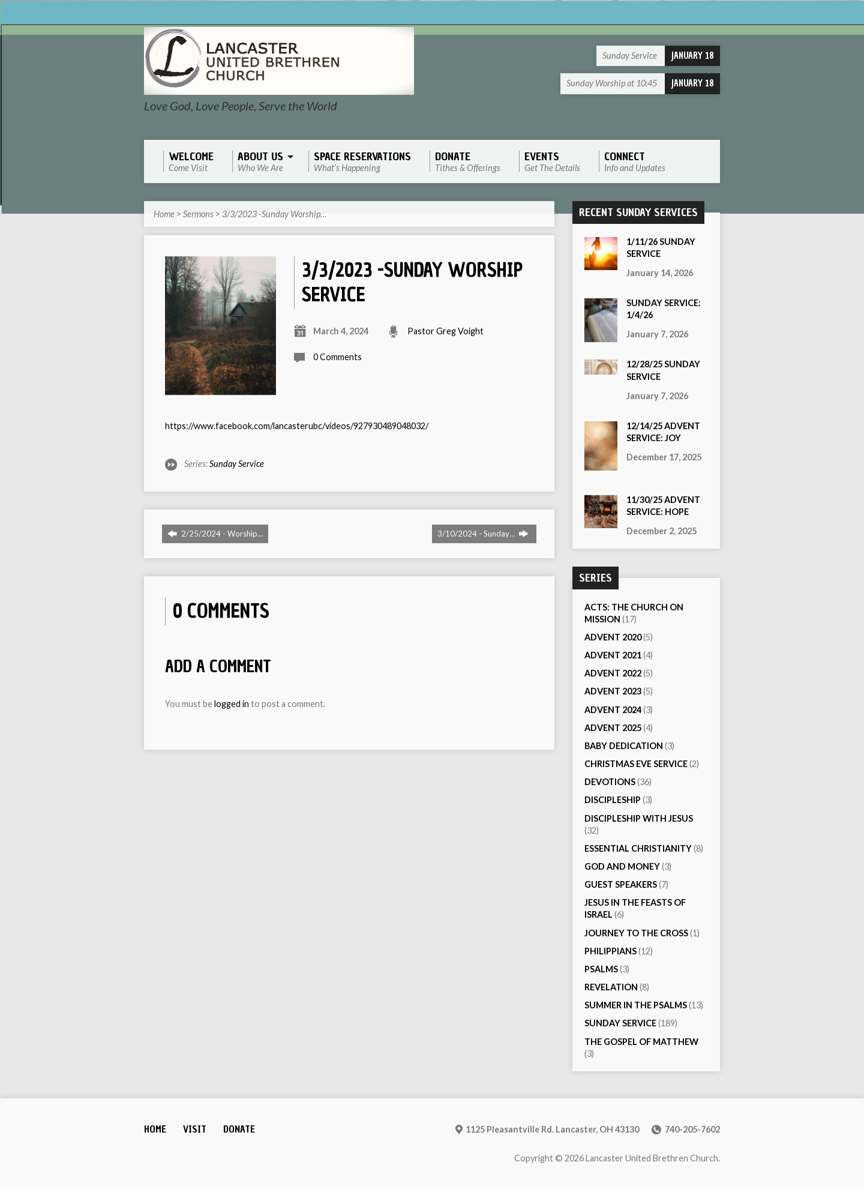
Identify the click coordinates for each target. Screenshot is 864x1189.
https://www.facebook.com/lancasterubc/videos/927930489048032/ (296, 426)
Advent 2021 (612, 655)
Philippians (610, 951)
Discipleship (612, 800)
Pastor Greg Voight (445, 331)
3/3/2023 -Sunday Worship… (274, 214)
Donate (239, 1129)
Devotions (609, 782)
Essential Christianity (638, 848)
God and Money (622, 866)
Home (164, 214)
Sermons (198, 214)
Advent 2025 (612, 728)
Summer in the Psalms (635, 1005)
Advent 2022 (612, 673)
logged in (231, 704)
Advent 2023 (612, 691)
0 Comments (337, 357)
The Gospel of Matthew (641, 1042)
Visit (194, 1129)
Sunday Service (236, 464)
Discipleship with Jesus (638, 818)
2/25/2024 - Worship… (215, 533)
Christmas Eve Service (636, 764)
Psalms (601, 969)
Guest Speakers (620, 884)
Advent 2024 (612, 710)
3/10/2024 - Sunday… (483, 533)
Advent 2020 (612, 637)
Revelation (611, 987)
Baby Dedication (623, 746)
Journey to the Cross (636, 933)
